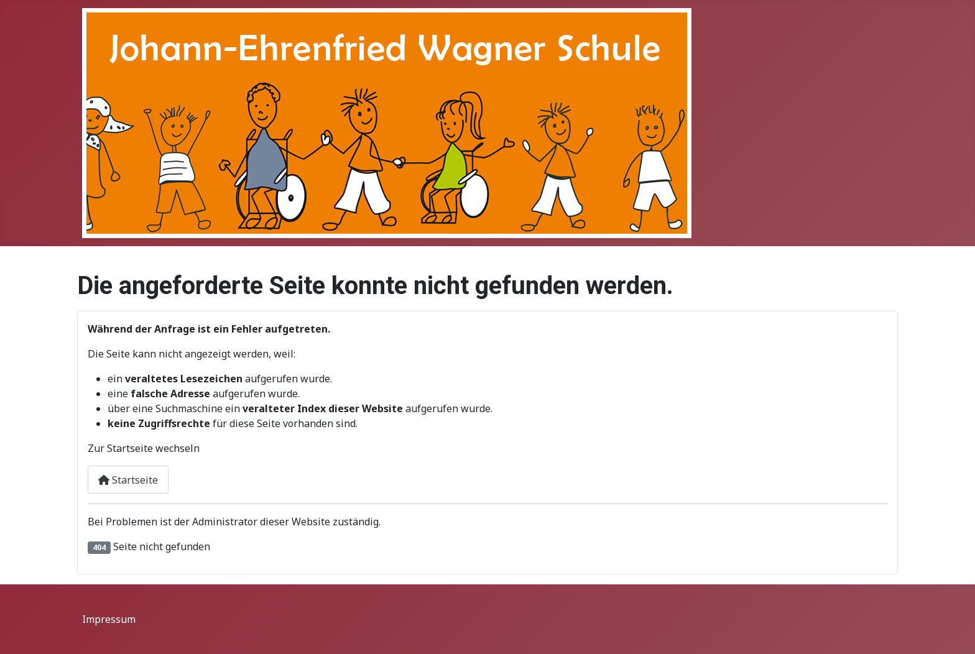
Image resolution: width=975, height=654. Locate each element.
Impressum (109, 619)
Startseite (128, 480)
